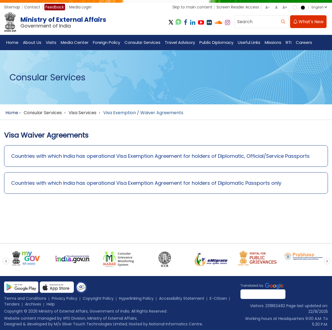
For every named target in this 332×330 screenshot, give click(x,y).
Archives (33, 304)
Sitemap (12, 7)
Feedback (54, 7)
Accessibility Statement (181, 298)
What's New (308, 22)
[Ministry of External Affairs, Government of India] (56, 22)
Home (12, 42)
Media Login (80, 7)
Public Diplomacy (216, 42)
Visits (51, 42)
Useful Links (249, 42)
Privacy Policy (64, 298)
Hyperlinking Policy (136, 298)
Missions (273, 42)
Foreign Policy (106, 42)
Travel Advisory (180, 42)
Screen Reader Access (238, 7)
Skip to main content (192, 7)
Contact (32, 7)
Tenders (12, 304)
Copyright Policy (98, 298)
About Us (32, 42)
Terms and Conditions (25, 298)
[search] (283, 21)
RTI (288, 42)
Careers (304, 42)
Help (51, 304)
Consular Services (142, 42)
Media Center (75, 42)
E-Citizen (218, 298)
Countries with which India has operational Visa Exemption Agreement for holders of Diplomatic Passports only (146, 183)
